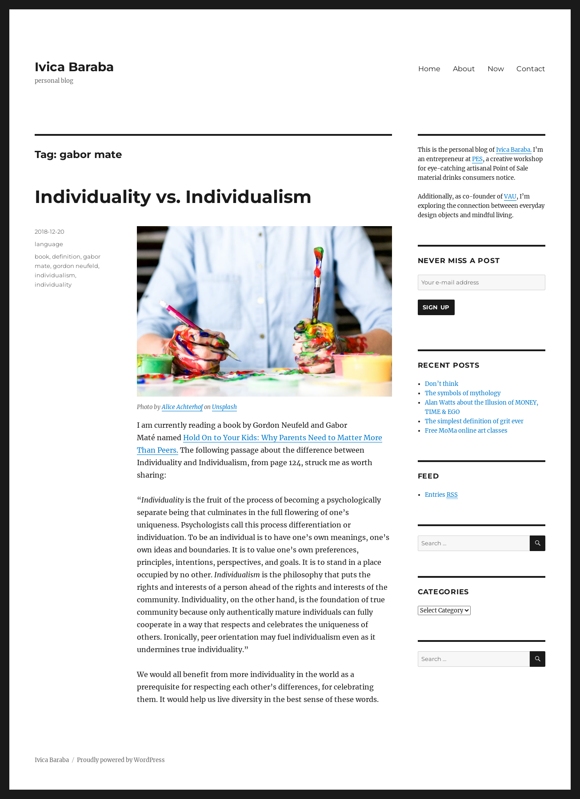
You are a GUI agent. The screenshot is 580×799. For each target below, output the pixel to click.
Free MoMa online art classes (466, 430)
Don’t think (441, 384)
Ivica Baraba (74, 66)
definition (66, 256)
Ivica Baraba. (514, 150)
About (464, 69)
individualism (55, 275)
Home (429, 69)
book (42, 256)
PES (477, 159)
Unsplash (224, 407)
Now (496, 69)
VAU (510, 196)
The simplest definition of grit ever (474, 421)
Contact (530, 69)
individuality (53, 284)
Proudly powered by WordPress (121, 760)
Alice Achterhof (182, 407)
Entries (441, 495)
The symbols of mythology (462, 393)
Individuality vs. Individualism (173, 196)
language (49, 243)
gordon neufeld (75, 265)
